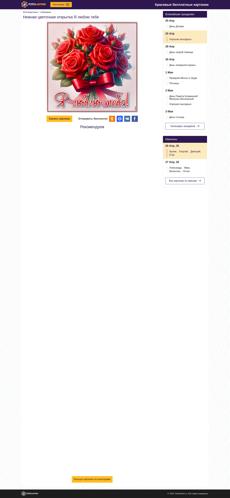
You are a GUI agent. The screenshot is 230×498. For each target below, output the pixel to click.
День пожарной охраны (182, 65)
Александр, (175, 167)
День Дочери (176, 26)
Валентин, (175, 171)
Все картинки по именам (185, 180)
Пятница (174, 83)
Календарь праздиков (185, 126)
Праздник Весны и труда (183, 78)
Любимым (45, 12)
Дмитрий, (195, 151)
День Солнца (176, 117)
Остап (186, 171)
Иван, (187, 167)
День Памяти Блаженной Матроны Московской (183, 97)
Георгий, (183, 151)
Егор (171, 155)
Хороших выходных (180, 39)
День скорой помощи (181, 52)
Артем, (173, 151)
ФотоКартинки (30, 12)
